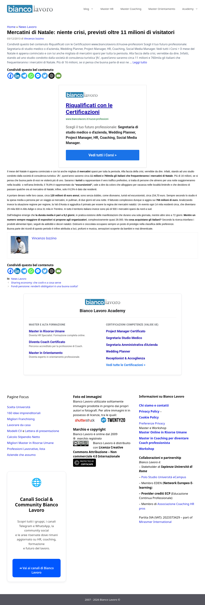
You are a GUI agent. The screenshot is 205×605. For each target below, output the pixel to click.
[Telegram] (24, 76)
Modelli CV (14, 431)
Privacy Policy (149, 411)
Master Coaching (131, 9)
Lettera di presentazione (42, 431)
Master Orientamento (161, 9)
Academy (191, 9)
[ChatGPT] (51, 76)
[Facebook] (10, 76)
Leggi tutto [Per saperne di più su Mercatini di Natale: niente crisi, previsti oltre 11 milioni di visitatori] (140, 62)
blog (90, 9)
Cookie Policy (149, 417)
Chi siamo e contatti (154, 405)
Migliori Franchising (21, 419)
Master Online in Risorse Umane (163, 432)
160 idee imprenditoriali (24, 413)
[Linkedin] (17, 76)
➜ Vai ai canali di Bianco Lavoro (36, 570)
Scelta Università (18, 407)
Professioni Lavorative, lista (26, 449)
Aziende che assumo (21, 455)
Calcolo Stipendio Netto (23, 437)
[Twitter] (45, 76)
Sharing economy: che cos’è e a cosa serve (36, 282)
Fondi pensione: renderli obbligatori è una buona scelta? (44, 286)
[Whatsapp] (31, 76)
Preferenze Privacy (152, 423)
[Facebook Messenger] (38, 76)
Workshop (146, 449)
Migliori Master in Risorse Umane (30, 443)
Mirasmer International (155, 522)
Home (11, 27)
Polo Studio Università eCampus (163, 477)
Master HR (106, 9)
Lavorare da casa (19, 425)
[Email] (58, 76)
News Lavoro (28, 27)
